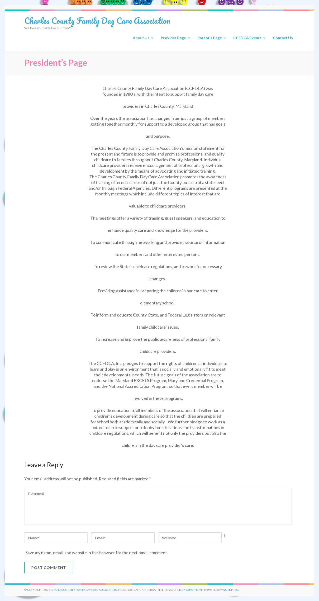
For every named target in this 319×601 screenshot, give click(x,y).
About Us (141, 37)
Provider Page (173, 37)
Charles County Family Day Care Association (97, 20)
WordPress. (231, 590)
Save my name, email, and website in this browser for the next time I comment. (96, 552)
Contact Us (283, 37)
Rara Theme (194, 590)
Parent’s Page (209, 37)
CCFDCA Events (247, 37)
